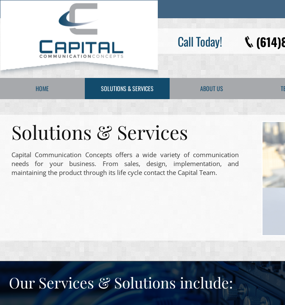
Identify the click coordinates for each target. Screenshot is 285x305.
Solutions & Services (127, 88)
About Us (211, 88)
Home (42, 88)
